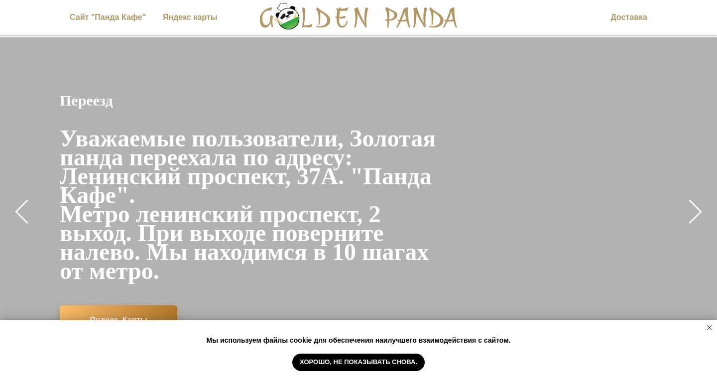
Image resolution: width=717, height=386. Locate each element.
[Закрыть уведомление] (710, 328)
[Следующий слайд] (695, 211)
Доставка (628, 17)
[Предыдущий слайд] (21, 211)
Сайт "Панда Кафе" (108, 17)
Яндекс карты (190, 17)
